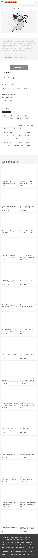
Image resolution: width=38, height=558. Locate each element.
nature (19, 118)
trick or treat (29, 125)
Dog (32, 539)
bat (13, 135)
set (12, 122)
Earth (29, 537)
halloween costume (9, 142)
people (15, 112)
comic (5, 115)
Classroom (22, 544)
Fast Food (25, 547)
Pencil (31, 544)
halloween (6, 112)
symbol (27, 138)
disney (5, 122)
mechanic (15, 149)
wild (19, 122)
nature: (4, 537)
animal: (4, 539)
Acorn (8, 537)
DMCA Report (7, 73)
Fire (32, 537)
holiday (27, 135)
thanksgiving (26, 132)
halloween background (27, 112)
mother (22, 542)
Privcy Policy (13, 554)
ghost (26, 118)
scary (12, 125)
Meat (33, 547)
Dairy (12, 547)
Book (17, 544)
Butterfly (17, 539)
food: (3, 547)
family (18, 542)
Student (8, 544)
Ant (8, 539)
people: (4, 542)
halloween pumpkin (15, 138)
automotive (7, 145)
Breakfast (8, 547)
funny (5, 125)
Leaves (16, 537)
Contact (20, 554)
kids (5, 118)
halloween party (8, 132)
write (11, 118)
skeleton (6, 149)
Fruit (29, 547)
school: (4, 544)
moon (27, 142)
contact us (8, 57)
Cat (21, 539)
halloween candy (18, 145)
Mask (8, 542)
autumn (13, 128)
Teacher (13, 544)
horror (20, 142)
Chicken (25, 539)
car (12, 115)
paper (28, 145)
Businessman (29, 542)
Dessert (16, 547)
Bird (14, 539)
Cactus (21, 537)
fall (26, 115)
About (3, 554)
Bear (11, 539)
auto (20, 135)
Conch (25, 537)
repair (5, 128)
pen (5, 138)
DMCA (24, 554)
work (18, 132)
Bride (15, 542)
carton (20, 125)
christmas (26, 122)
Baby (11, 542)
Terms (7, 554)
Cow (29, 539)
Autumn (12, 537)
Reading (27, 544)
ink (20, 128)
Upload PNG (31, 554)
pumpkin (6, 135)
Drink (20, 547)
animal (19, 115)
